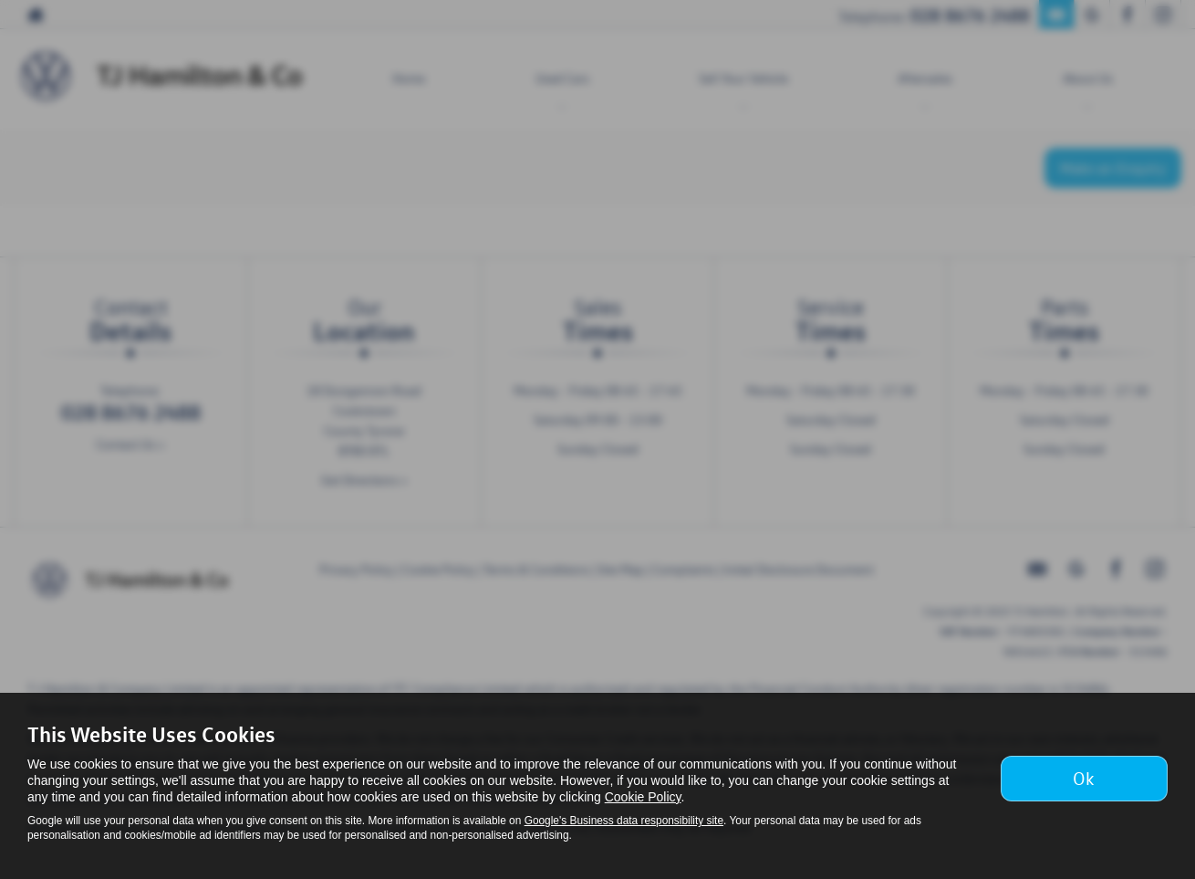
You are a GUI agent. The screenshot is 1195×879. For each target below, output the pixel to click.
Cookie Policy (643, 797)
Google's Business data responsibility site (624, 820)
